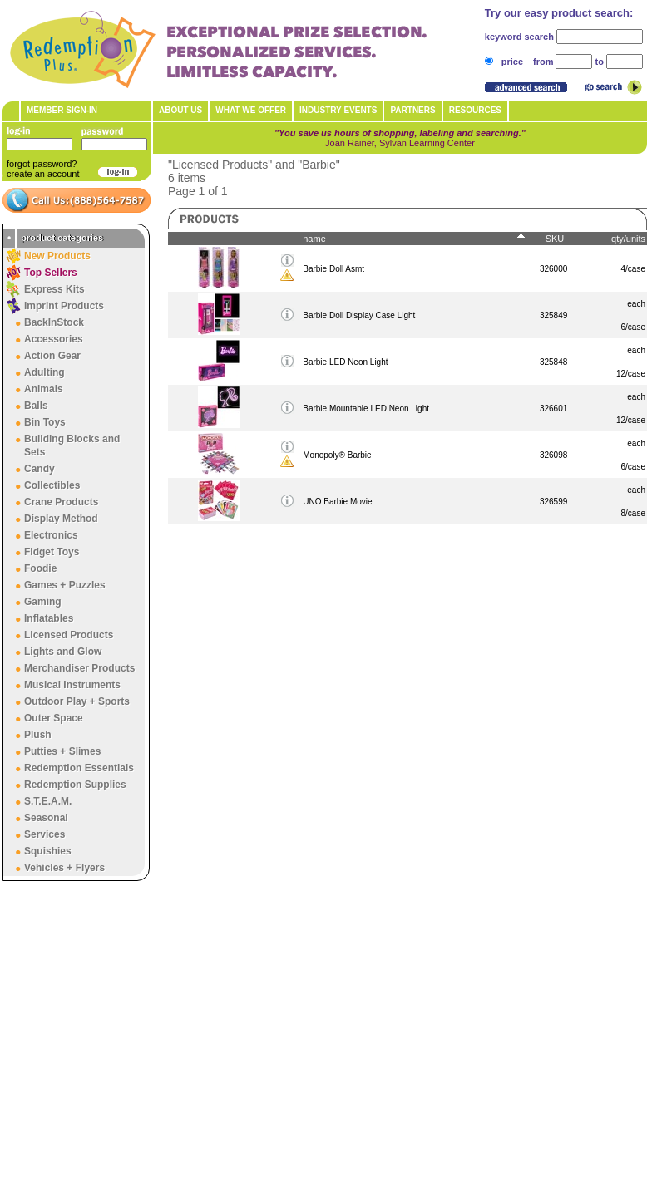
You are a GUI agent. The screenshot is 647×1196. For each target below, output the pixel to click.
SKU (555, 239)
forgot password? (42, 164)
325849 (553, 315)
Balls (36, 405)
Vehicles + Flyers (64, 868)
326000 (553, 268)
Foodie (40, 568)
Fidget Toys (51, 552)
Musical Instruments (72, 685)
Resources (475, 110)
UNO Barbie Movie (337, 501)
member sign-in (62, 110)
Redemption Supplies (75, 784)
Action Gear (52, 356)
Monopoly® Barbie (337, 455)
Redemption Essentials (79, 768)
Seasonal (46, 818)
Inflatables (48, 618)
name (314, 239)
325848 (553, 362)
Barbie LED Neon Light (345, 362)
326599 (553, 501)
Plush (38, 735)
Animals (43, 389)
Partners (412, 110)
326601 (553, 408)
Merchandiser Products (79, 668)
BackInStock (54, 322)
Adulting (44, 372)
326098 (553, 455)
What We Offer (250, 110)
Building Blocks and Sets (72, 445)
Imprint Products (64, 306)
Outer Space (53, 718)
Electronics (51, 535)
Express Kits (54, 289)
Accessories (53, 339)
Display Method (61, 518)
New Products (57, 256)
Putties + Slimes (62, 751)
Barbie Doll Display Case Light (359, 315)
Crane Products (61, 502)
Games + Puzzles (65, 585)
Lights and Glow (62, 651)
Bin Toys (45, 422)
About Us (180, 110)
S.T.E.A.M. (48, 801)
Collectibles (52, 485)
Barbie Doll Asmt (333, 268)
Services (44, 834)
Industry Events (338, 110)
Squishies (48, 851)
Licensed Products (68, 635)
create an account (43, 174)
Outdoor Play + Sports (77, 701)
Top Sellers (50, 272)
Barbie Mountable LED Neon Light (366, 408)
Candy (39, 469)
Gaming (43, 602)
